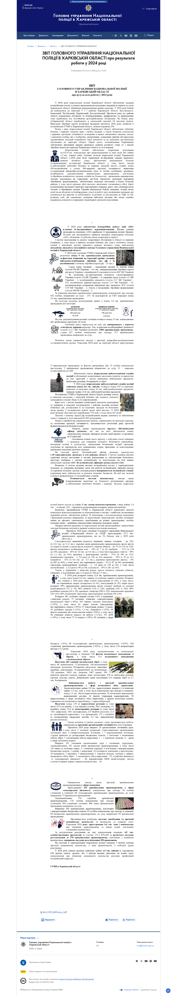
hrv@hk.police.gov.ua (145, 946)
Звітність (53, 46)
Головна (30, 46)
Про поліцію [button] (29, 36)
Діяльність (42, 46)
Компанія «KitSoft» (131, 990)
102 (97, 946)
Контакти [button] (97, 36)
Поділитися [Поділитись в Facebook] (113, 920)
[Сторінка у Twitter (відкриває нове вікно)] (120, 35)
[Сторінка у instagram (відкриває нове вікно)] (131, 35)
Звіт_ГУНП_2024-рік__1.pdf (54, 912)
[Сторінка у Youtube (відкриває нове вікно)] (125, 35)
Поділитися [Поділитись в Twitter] (130, 920)
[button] (30, 938)
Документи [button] (72, 36)
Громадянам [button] (57, 36)
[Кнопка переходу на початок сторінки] (168, 990)
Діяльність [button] (43, 36)
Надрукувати (50, 920)
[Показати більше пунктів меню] (112, 35)
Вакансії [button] (85, 36)
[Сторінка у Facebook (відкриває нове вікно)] (115, 35)
